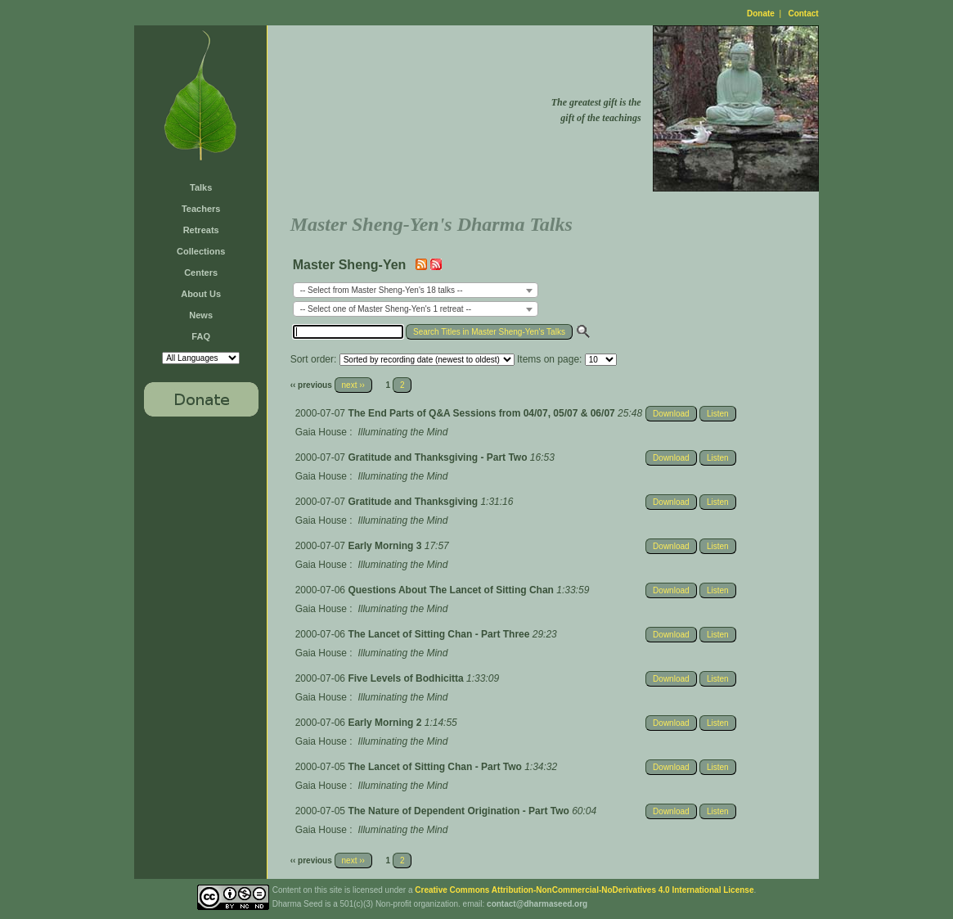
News (201, 315)
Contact (803, 13)
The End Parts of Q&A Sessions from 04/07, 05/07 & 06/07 (483, 413)
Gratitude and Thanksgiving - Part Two (438, 457)
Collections (201, 251)
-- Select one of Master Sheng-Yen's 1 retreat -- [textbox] (385, 308)
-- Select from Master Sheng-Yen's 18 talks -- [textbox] (381, 290)
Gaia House (321, 432)
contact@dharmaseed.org (537, 903)
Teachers (201, 209)
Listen (718, 413)
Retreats (201, 230)
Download (671, 413)
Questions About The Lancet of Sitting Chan (452, 590)
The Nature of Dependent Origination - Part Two (460, 811)
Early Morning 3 (386, 546)
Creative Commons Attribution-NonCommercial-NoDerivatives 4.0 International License (584, 889)
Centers (201, 272)
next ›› (353, 385)
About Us (201, 294)
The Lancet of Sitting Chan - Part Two (436, 767)
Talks (201, 187)
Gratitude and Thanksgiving (414, 501)
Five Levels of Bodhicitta (407, 678)
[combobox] (415, 290)
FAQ (200, 336)
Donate (761, 13)
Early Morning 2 (386, 722)
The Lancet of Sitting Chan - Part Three (440, 634)
